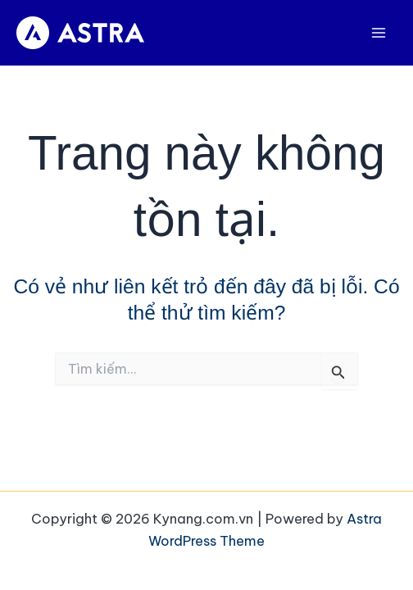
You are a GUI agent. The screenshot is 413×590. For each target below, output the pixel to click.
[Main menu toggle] (378, 33)
